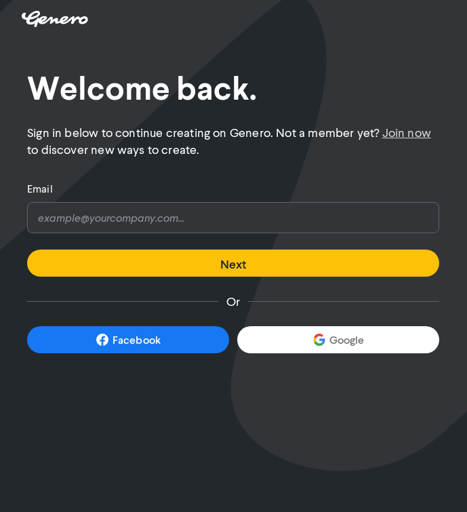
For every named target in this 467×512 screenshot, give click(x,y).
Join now (406, 132)
